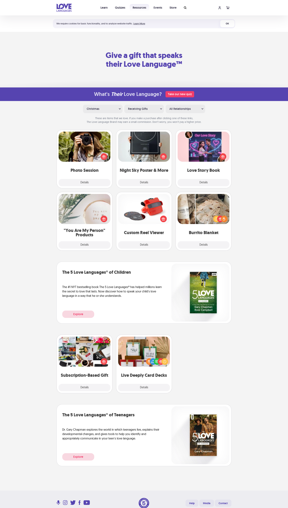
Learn (104, 8)
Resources (139, 8)
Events (158, 8)
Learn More (139, 23)
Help (192, 503)
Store (173, 8)
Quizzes (120, 8)
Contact (223, 503)
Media (206, 503)
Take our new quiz (180, 94)
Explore (78, 314)
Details (84, 182)
